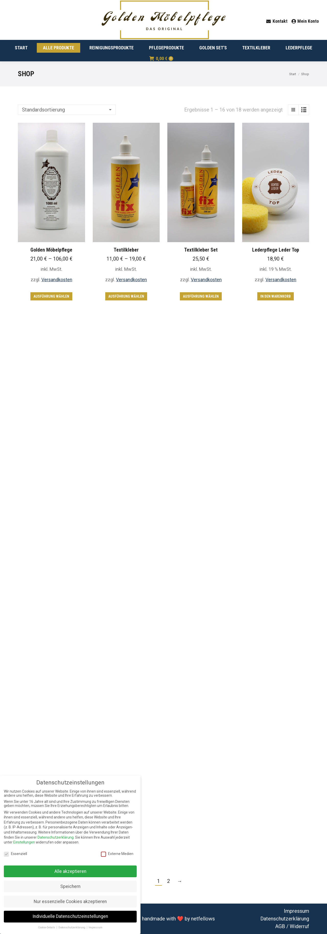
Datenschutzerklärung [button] (72, 927)
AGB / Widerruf (292, 926)
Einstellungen (24, 842)
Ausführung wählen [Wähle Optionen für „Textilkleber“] (126, 296)
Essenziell (15, 854)
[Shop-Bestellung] (67, 110)
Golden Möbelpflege (51, 250)
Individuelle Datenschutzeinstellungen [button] (70, 916)
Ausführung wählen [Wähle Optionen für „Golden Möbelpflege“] (51, 296)
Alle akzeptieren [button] (70, 871)
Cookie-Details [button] (47, 927)
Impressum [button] (95, 927)
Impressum (296, 911)
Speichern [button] (70, 886)
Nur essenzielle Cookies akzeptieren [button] (70, 901)
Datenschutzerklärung (284, 919)
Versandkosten (56, 279)
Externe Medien (117, 854)
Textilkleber (126, 250)
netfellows (203, 919)
